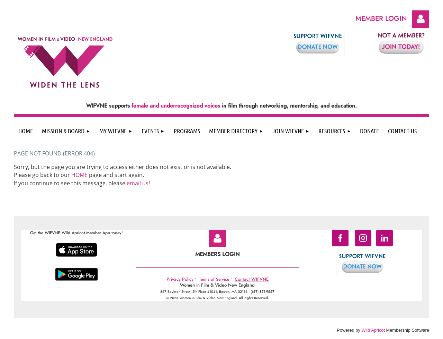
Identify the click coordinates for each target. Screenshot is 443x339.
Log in (420, 19)
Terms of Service (214, 279)
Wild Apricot (373, 330)
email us (137, 183)
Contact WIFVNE (252, 279)
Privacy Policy (179, 279)
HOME (79, 175)
